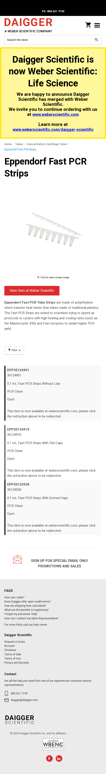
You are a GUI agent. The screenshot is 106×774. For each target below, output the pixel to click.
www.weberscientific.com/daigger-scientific (53, 130)
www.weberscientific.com (55, 115)
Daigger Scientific (32, 25)
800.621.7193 (19, 693)
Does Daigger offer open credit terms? (27, 602)
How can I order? (14, 597)
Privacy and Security (16, 663)
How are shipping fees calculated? (25, 606)
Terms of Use (12, 659)
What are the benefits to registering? (26, 610)
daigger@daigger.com (24, 700)
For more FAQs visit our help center (25, 625)
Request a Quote (14, 642)
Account (9, 646)
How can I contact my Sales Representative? (31, 618)
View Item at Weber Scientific (32, 290)
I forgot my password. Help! (20, 614)
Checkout (10, 650)
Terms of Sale (12, 654)
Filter (14, 350)
